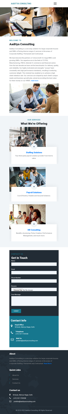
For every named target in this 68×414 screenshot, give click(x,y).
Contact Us (14, 383)
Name (13, 261)
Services (14, 379)
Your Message (15, 294)
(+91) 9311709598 (22, 334)
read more (34, 81)
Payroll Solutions (34, 192)
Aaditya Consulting (21, 3)
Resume (14, 286)
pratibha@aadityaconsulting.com (27, 341)
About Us (14, 375)
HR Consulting (34, 230)
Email (13, 269)
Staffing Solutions (34, 152)
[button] (65, 22)
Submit (16, 311)
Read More (47, 363)
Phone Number (16, 277)
